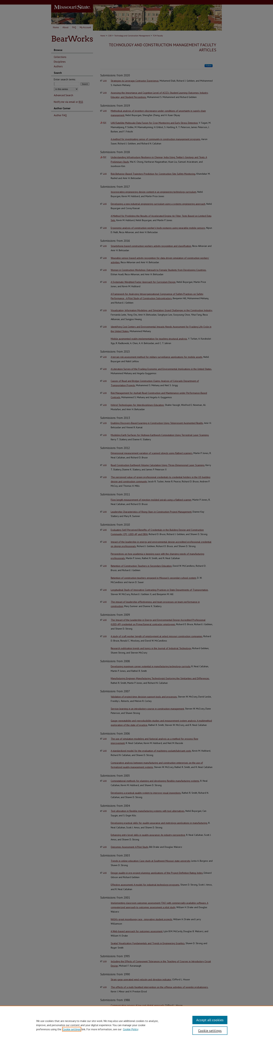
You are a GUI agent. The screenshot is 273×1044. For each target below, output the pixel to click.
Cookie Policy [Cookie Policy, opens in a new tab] (130, 1029)
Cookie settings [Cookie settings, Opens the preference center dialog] (210, 1030)
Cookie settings (72, 1029)
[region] (136, 1025)
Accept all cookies (210, 1020)
